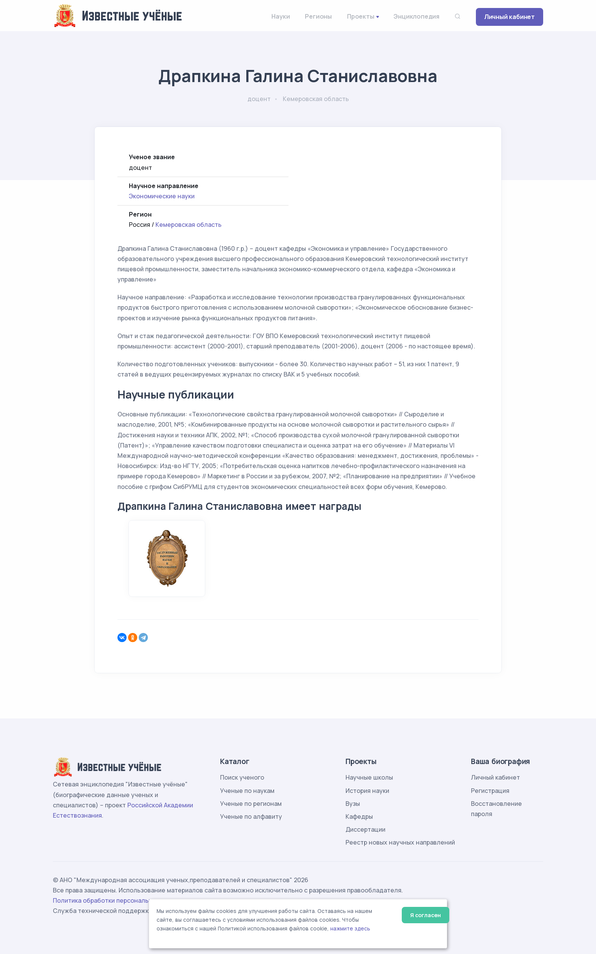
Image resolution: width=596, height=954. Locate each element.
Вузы (353, 803)
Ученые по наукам (247, 790)
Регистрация (490, 790)
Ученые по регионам (251, 803)
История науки (367, 790)
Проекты (360, 16)
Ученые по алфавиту (251, 816)
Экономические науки (162, 196)
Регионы (318, 16)
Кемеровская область (188, 224)
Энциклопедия (416, 16)
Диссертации (365, 829)
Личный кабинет (509, 17)
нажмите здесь (350, 928)
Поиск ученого (242, 777)
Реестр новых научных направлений (400, 842)
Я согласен (425, 915)
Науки (280, 16)
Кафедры (359, 816)
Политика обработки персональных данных (118, 900)
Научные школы (369, 777)
